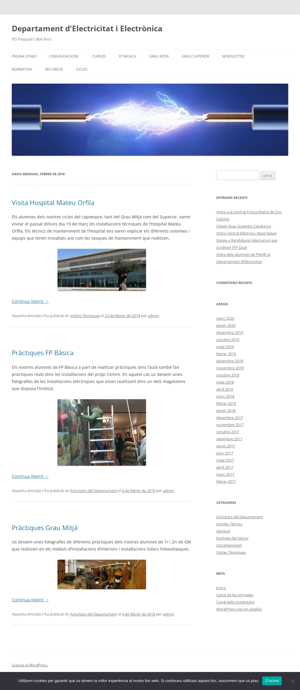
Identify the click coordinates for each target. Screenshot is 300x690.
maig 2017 (225, 460)
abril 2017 (224, 467)
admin (153, 315)
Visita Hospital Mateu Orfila (53, 202)
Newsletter (233, 56)
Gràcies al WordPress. (30, 665)
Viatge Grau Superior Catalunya (243, 226)
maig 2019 (225, 346)
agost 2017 (225, 446)
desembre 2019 (229, 332)
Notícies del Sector (232, 538)
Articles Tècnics (229, 524)
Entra (221, 587)
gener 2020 (225, 325)
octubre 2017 (227, 431)
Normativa (22, 69)
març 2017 (225, 474)
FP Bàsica (127, 56)
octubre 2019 (227, 339)
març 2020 (225, 318)
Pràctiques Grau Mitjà (45, 527)
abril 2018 (224, 389)
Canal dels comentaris (235, 602)
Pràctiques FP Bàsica (42, 352)
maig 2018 (225, 382)
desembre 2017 (229, 417)
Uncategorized (229, 545)
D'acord (272, 680)
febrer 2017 (226, 481)
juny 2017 (224, 453)
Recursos (54, 69)
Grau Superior (195, 56)
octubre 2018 (227, 375)
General (223, 531)
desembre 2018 (229, 360)
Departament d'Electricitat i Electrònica (87, 28)
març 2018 (225, 396)
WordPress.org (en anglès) (239, 609)
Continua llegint (30, 301)
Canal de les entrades (234, 595)
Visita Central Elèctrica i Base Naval (246, 233)
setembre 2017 (229, 438)
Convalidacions (64, 56)
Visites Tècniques (85, 315)
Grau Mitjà (159, 56)
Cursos (99, 56)
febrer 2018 (226, 403)
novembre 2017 (230, 424)
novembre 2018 (230, 368)
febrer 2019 (226, 353)
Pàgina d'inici (24, 56)
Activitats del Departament (93, 490)
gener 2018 (225, 410)
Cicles (82, 69)
